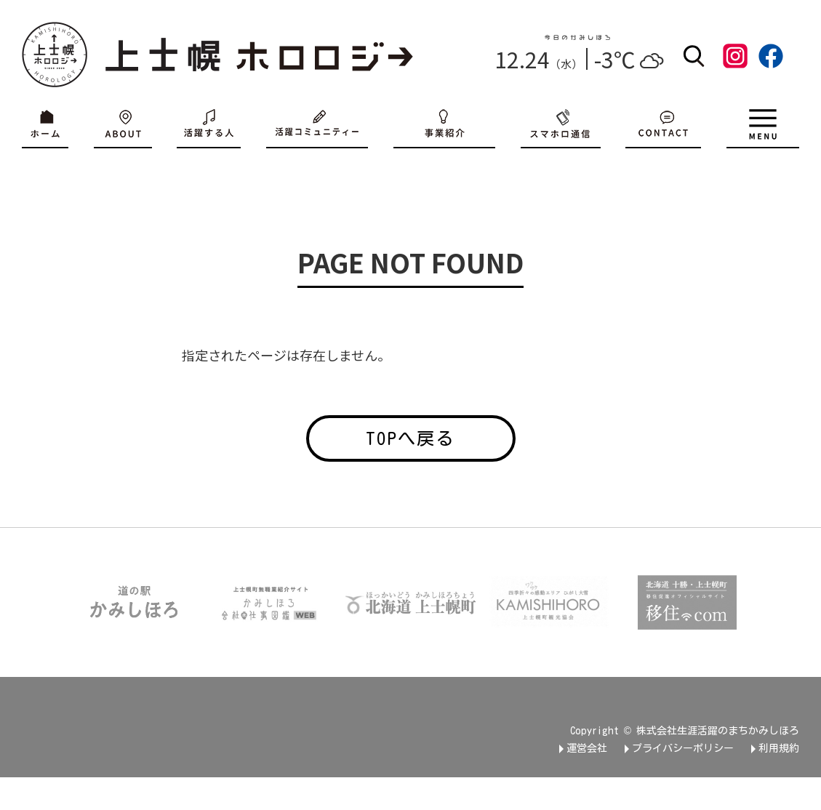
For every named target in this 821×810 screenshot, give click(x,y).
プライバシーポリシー (683, 748)
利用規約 (778, 748)
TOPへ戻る (410, 438)
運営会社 (586, 748)
